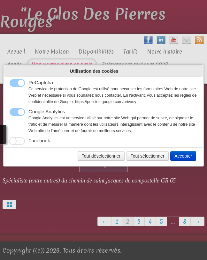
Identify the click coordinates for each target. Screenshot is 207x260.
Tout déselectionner (101, 156)
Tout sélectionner (148, 156)
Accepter (183, 156)
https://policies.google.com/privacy (105, 102)
